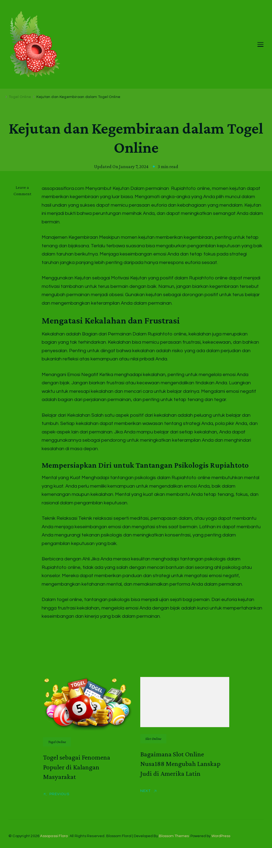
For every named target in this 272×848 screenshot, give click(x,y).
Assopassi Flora (54, 836)
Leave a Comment (25, 190)
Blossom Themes (174, 836)
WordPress (220, 836)
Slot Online (153, 738)
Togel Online (57, 742)
